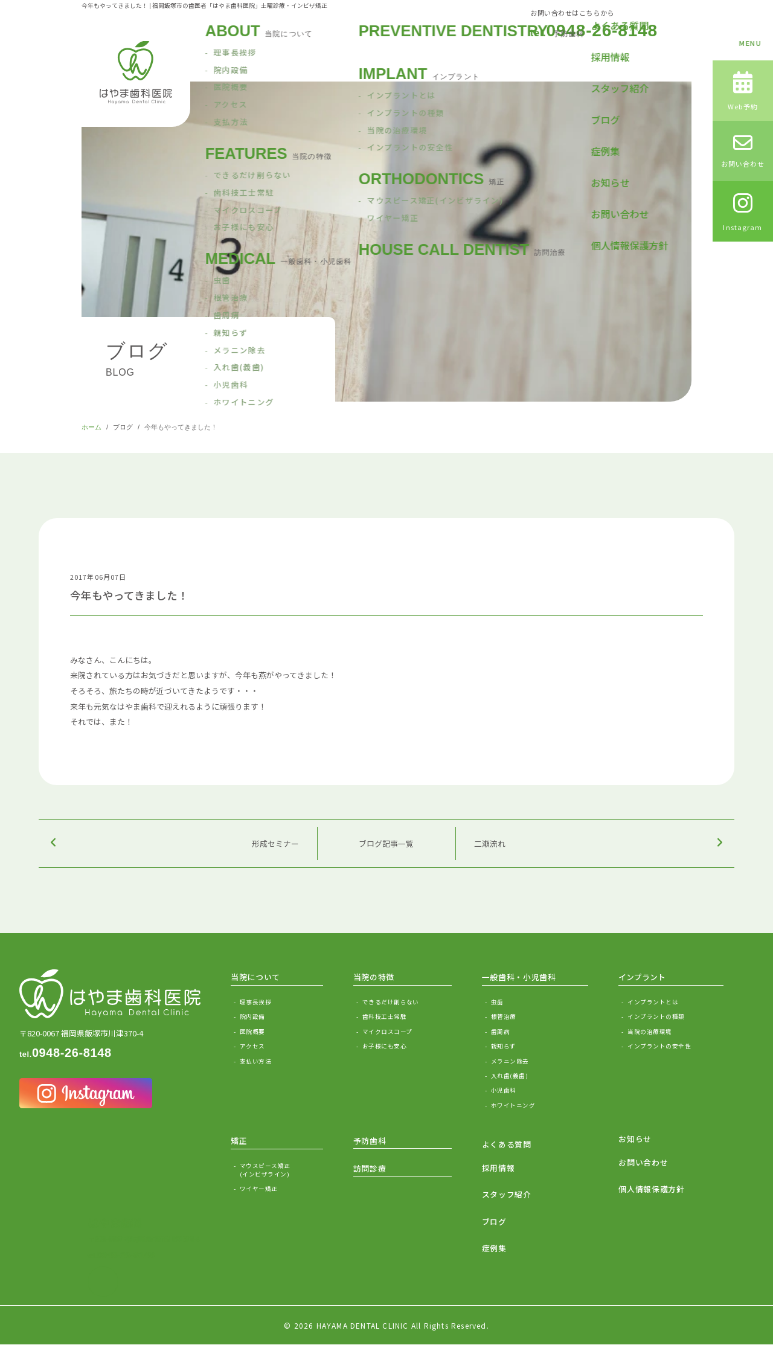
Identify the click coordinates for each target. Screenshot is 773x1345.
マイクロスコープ (387, 1031)
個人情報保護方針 (651, 1189)
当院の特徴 (373, 977)
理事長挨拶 (255, 1002)
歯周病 (500, 1031)
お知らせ (635, 1138)
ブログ (123, 427)
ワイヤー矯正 (259, 1188)
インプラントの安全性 (659, 1046)
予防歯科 (369, 1140)
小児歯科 (503, 1090)
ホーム (91, 427)
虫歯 (497, 1002)
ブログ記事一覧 (386, 843)
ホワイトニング (513, 1105)
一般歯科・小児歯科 (519, 977)
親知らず (503, 1046)
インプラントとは (652, 1002)
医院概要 (252, 1031)
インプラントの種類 (655, 1016)
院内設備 (252, 1016)
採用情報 (498, 1167)
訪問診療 (369, 1168)
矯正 (239, 1140)
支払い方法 (255, 1061)
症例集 (494, 1248)
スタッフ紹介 (506, 1194)
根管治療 (503, 1016)
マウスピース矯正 (281, 1170)
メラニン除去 (510, 1061)
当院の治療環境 (649, 1031)
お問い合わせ (643, 1162)
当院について (255, 977)
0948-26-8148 (594, 30)
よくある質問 (506, 1144)
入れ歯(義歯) (509, 1075)
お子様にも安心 (384, 1046)
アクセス (252, 1046)
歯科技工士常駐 (384, 1016)
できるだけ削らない (390, 1002)
